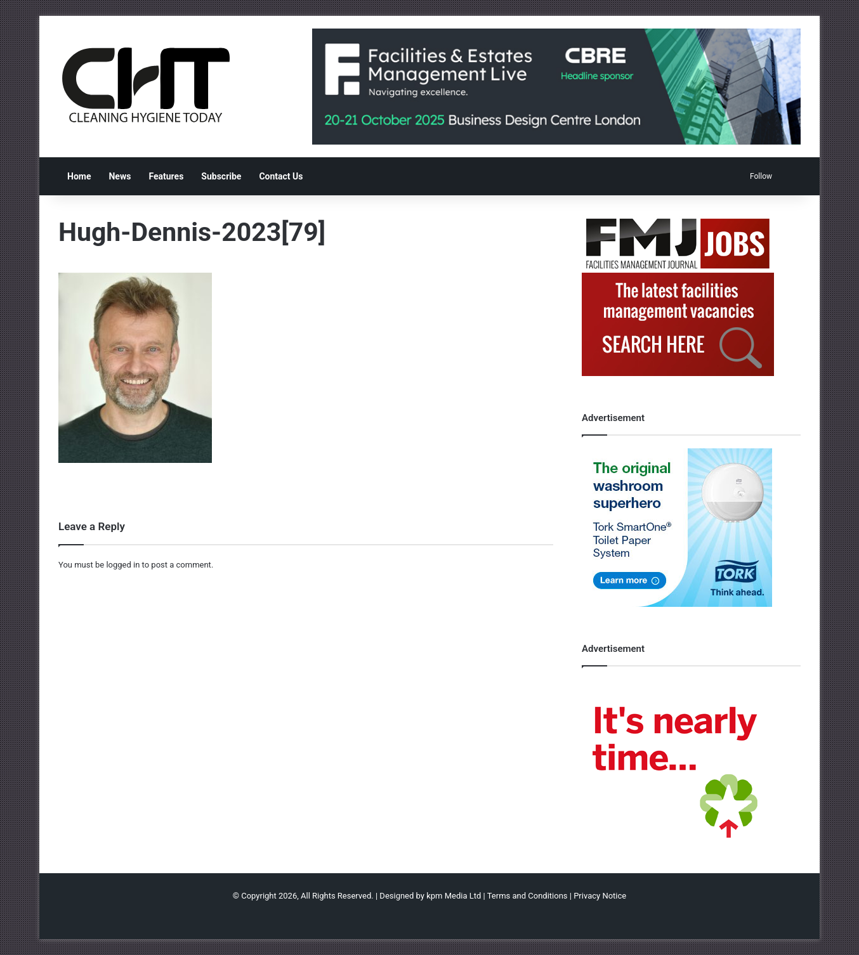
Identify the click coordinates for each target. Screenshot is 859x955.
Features (165, 176)
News (119, 176)
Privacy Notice (600, 895)
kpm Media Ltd (453, 895)
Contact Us (281, 176)
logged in (123, 564)
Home (79, 176)
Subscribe (221, 176)
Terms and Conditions (527, 895)
